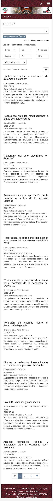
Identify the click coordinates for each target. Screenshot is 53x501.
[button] (40, 3)
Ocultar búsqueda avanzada (36, 40)
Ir (46, 31)
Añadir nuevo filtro (12, 62)
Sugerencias (31, 497)
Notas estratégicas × (11, 36)
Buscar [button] (7, 16)
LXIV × (22, 36)
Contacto (20, 497)
